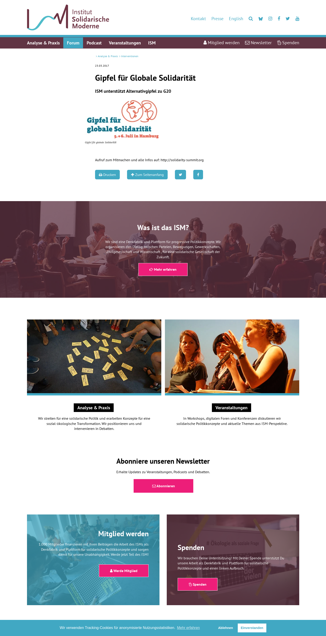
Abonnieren (163, 486)
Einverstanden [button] (252, 628)
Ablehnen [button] (225, 628)
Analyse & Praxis (108, 56)
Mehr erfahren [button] (188, 628)
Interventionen (129, 56)
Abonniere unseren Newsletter (163, 460)
